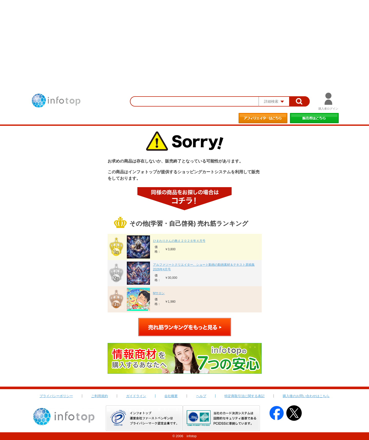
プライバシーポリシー (56, 396)
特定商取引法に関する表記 (244, 396)
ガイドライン (136, 396)
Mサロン (159, 293)
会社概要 (171, 396)
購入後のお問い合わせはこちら (306, 396)
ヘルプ (201, 396)
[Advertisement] (185, 38)
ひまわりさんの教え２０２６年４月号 (179, 241)
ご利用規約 (99, 396)
